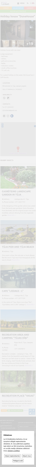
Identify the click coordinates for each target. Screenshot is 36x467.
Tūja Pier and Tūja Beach (18, 247)
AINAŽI (6, 8)
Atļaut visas (27, 456)
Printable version (16, 410)
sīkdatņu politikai (14, 451)
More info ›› (11, 215)
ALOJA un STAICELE (18, 11)
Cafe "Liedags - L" (12, 291)
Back (4, 410)
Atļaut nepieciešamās (12, 456)
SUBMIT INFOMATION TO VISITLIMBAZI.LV (7, 422)
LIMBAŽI (30, 8)
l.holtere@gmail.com (10, 110)
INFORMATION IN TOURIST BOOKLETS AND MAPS (8, 428)
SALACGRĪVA (18, 8)
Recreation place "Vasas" (18, 395)
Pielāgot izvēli (18, 461)
